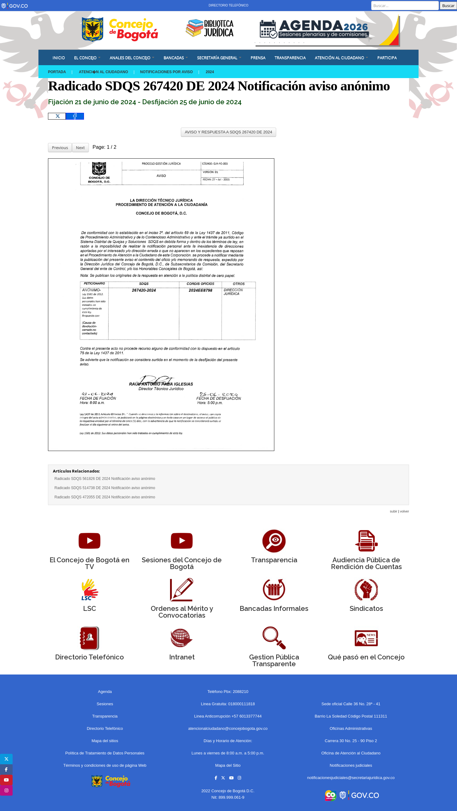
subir (393, 511)
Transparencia (290, 57)
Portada (57, 72)
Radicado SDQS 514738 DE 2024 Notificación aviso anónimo (104, 488)
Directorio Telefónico (228, 5)
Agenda (105, 691)
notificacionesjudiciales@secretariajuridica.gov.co (351, 777)
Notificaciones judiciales (351, 765)
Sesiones (105, 704)
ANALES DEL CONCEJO (132, 57)
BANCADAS (176, 57)
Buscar (448, 5)
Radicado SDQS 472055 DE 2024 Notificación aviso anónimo (104, 497)
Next (80, 147)
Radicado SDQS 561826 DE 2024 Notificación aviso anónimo (104, 479)
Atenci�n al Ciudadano (103, 72)
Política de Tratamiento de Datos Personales (104, 753)
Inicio (59, 57)
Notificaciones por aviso (166, 72)
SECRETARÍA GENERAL (219, 57)
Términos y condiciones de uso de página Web (104, 765)
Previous (60, 147)
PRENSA (258, 57)
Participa (387, 57)
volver (404, 511)
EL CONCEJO (87, 57)
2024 (210, 72)
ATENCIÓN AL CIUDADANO (341, 57)
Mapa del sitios (105, 740)
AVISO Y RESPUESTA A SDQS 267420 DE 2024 (228, 132)
